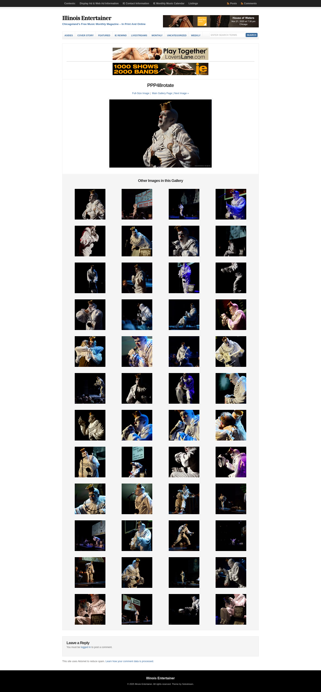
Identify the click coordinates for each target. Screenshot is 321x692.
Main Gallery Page (162, 93)
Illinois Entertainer (86, 18)
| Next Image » (181, 93)
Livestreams (139, 35)
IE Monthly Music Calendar (168, 3)
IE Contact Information (136, 3)
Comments (250, 3)
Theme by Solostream (182, 684)
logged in (86, 647)
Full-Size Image (140, 93)
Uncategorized (176, 35)
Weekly (195, 35)
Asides (68, 35)
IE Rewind (121, 35)
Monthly (157, 35)
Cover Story (85, 35)
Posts (233, 3)
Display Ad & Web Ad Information (99, 3)
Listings (193, 3)
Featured (104, 35)
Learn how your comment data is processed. (129, 661)
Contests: (70, 3)
